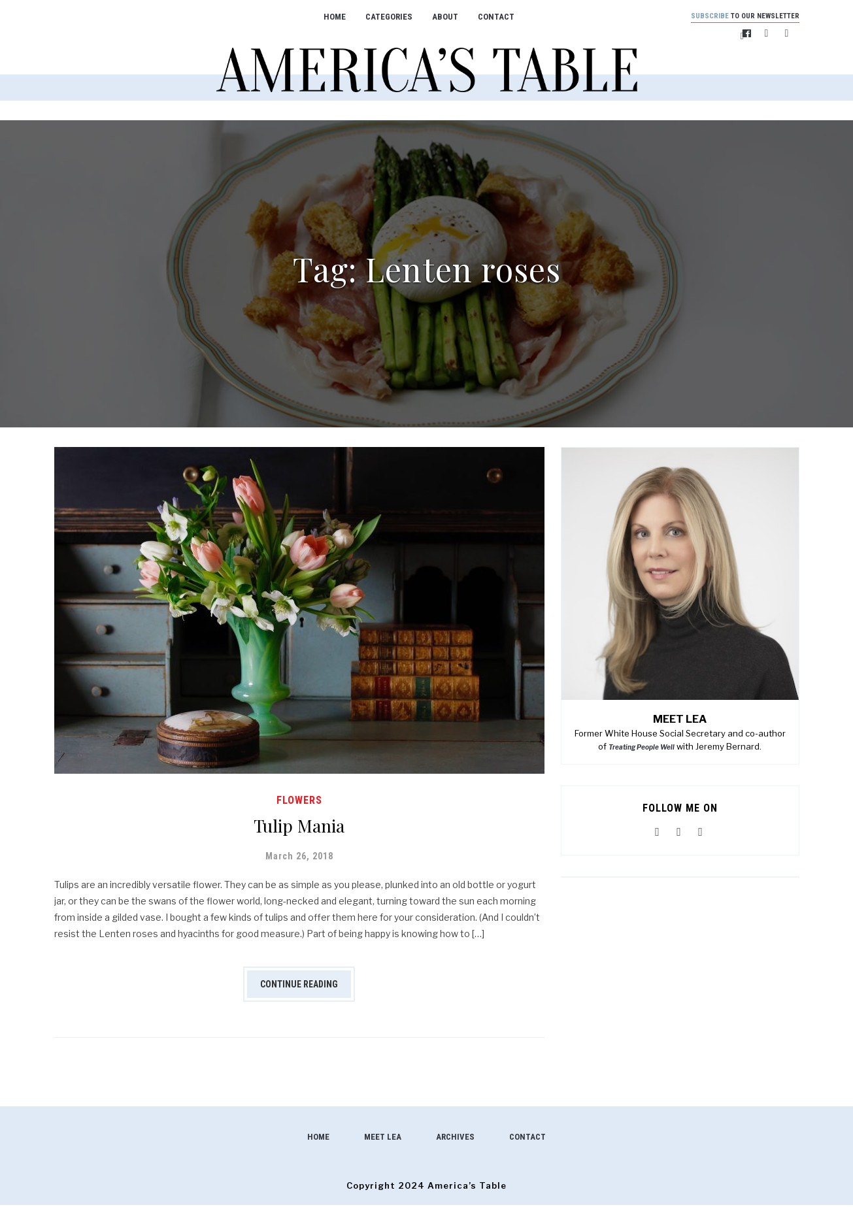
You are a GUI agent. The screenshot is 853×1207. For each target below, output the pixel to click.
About (437, 17)
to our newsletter (736, 17)
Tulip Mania (299, 825)
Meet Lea (382, 1139)
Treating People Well (642, 749)
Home (326, 17)
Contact (487, 17)
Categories (380, 17)
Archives (455, 1139)
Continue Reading (299, 986)
